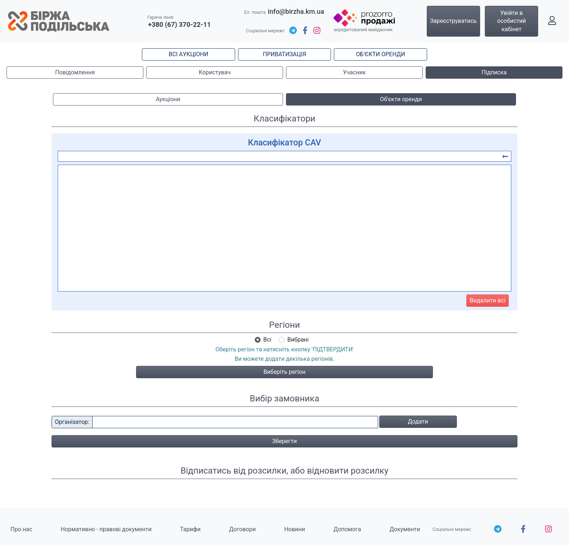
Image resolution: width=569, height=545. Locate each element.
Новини (294, 529)
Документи (405, 529)
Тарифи (190, 529)
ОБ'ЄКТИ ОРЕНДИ (380, 54)
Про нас (21, 529)
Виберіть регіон (284, 371)
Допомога (347, 529)
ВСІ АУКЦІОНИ (188, 54)
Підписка (494, 72)
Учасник (354, 72)
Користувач (215, 72)
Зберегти (284, 441)
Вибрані (298, 339)
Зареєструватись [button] (453, 20)
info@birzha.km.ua (296, 11)
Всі (267, 339)
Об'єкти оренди (401, 99)
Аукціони (168, 99)
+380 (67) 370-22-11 (179, 24)
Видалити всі (487, 300)
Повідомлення (75, 72)
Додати (418, 421)
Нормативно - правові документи (106, 529)
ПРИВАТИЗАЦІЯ (284, 54)
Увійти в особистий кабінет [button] (511, 21)
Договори (242, 529)
